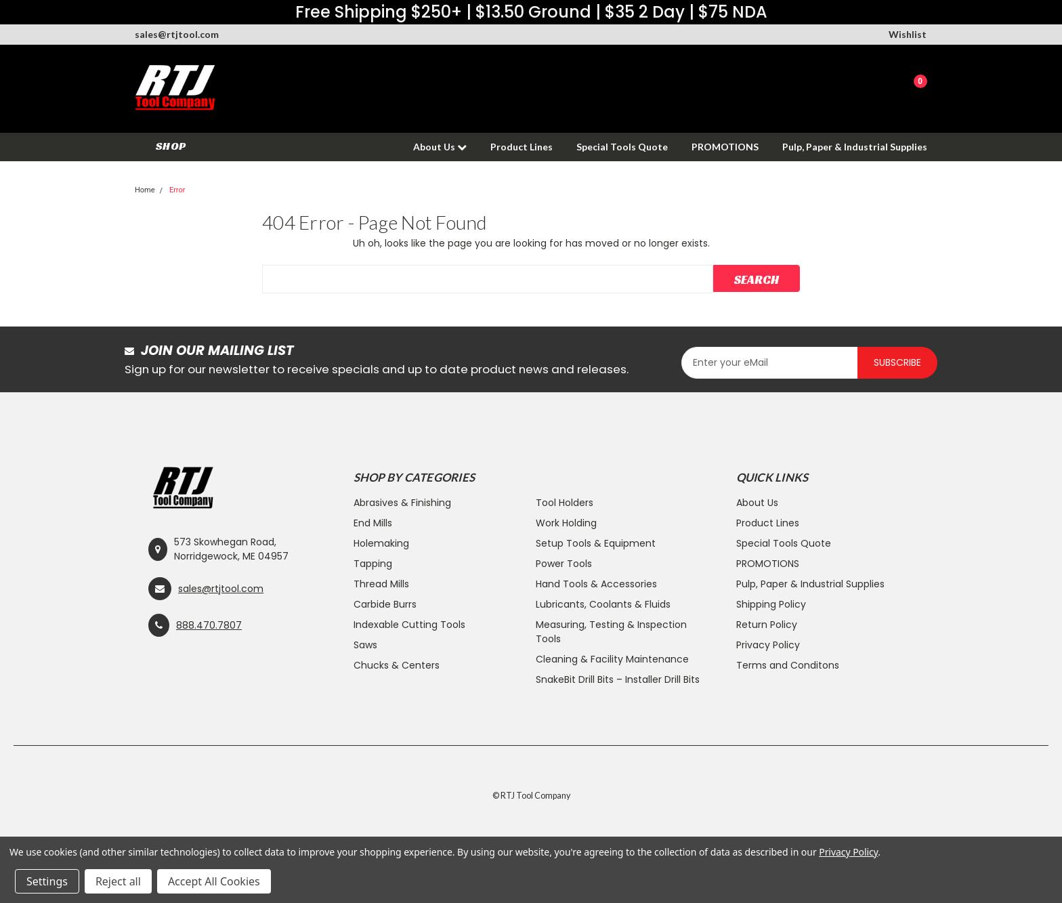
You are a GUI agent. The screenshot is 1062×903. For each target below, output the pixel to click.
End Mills (373, 523)
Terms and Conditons (787, 665)
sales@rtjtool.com (177, 34)
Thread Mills (381, 584)
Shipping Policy (771, 604)
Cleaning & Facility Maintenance (612, 659)
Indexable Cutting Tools (409, 624)
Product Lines (521, 146)
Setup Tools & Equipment (596, 543)
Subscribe (897, 362)
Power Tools (564, 563)
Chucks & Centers (397, 665)
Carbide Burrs (385, 604)
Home (145, 190)
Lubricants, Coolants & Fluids (603, 604)
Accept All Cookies (214, 881)
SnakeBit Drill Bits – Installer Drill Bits (618, 679)
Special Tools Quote (622, 146)
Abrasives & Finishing (402, 502)
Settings (47, 881)
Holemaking (381, 543)
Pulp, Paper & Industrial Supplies (854, 146)
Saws (365, 645)
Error (177, 190)
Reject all (118, 881)
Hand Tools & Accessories (596, 584)
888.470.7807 (209, 625)
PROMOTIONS (725, 146)
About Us (440, 146)
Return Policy (766, 624)
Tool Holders (564, 502)
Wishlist (908, 34)
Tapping (373, 563)
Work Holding (566, 523)
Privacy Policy (768, 645)
